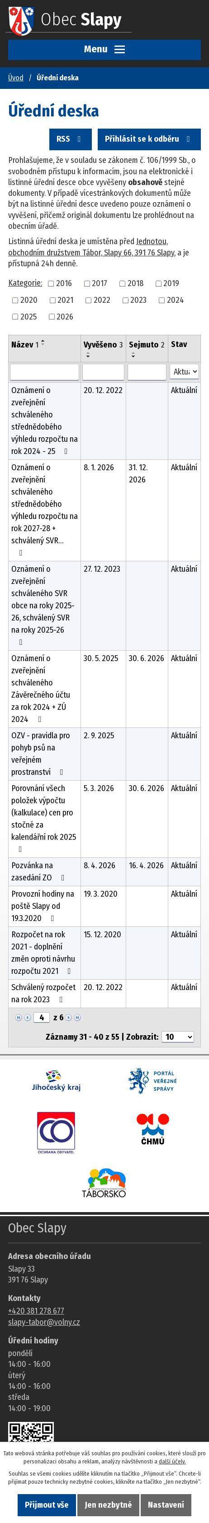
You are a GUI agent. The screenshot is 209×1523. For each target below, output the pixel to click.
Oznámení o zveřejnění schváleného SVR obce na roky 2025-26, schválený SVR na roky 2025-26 (43, 605)
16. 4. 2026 (146, 865)
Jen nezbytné (108, 1505)
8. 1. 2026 (99, 467)
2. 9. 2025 (99, 736)
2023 (138, 300)
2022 (102, 300)
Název (24, 345)
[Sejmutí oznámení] (147, 372)
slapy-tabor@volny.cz (44, 1322)
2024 (175, 300)
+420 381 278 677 (36, 1311)
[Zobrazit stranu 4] (41, 1017)
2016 (64, 283)
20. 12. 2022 (103, 390)
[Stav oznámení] (184, 372)
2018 (135, 283)
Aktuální (184, 390)
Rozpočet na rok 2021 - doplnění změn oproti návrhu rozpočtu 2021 (43, 953)
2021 (65, 300)
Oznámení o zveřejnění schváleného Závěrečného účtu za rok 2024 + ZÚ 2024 (40, 688)
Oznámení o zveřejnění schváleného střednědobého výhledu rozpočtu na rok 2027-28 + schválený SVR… (44, 510)
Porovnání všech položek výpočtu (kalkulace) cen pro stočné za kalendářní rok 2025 (43, 818)
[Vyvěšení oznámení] (103, 372)
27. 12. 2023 (102, 569)
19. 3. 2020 (101, 894)
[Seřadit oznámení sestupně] (43, 344)
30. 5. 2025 (101, 658)
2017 (99, 283)
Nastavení (166, 1505)
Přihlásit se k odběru (149, 139)
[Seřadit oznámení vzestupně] (43, 341)
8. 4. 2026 (99, 865)
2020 (29, 300)
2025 (28, 316)
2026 (65, 316)
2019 (171, 283)
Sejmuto (146, 345)
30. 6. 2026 (146, 658)
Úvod (16, 78)
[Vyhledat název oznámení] (44, 372)
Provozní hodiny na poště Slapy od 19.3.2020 (42, 906)
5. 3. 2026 (99, 788)
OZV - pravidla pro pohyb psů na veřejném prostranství (40, 754)
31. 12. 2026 (138, 474)
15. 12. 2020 (102, 935)
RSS (71, 139)
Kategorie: (25, 283)
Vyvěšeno (103, 345)
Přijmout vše (47, 1505)
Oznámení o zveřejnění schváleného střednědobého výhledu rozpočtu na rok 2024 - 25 (44, 420)
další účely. (172, 1461)
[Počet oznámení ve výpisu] (178, 1037)
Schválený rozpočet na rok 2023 (43, 993)
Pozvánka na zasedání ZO (39, 872)
